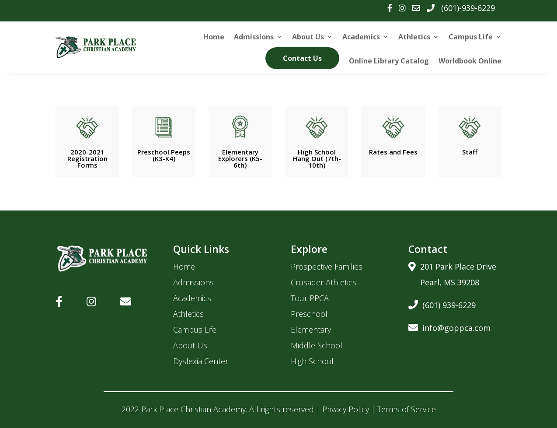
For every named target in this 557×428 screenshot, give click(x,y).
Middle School (316, 345)
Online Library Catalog (389, 61)
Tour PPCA (310, 298)
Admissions (254, 37)
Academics (361, 37)
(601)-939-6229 (468, 8)
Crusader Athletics (323, 282)
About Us (308, 37)
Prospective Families (326, 266)
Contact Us (302, 58)
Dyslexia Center (200, 361)
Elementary (311, 329)
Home (213, 37)
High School (312, 361)
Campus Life (471, 37)
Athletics (414, 37)
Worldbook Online (470, 61)
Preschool (309, 314)
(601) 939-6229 (442, 303)
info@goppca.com (449, 326)
